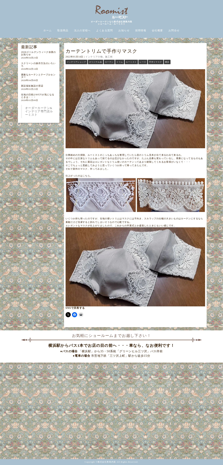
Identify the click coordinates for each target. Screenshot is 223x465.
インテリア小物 (94, 57)
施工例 (108, 57)
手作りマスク (155, 62)
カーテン (109, 62)
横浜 (167, 62)
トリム (119, 62)
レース (143, 62)
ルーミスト (131, 62)
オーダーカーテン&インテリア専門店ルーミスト (39, 111)
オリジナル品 (95, 62)
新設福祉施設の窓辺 (32, 86)
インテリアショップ (76, 62)
